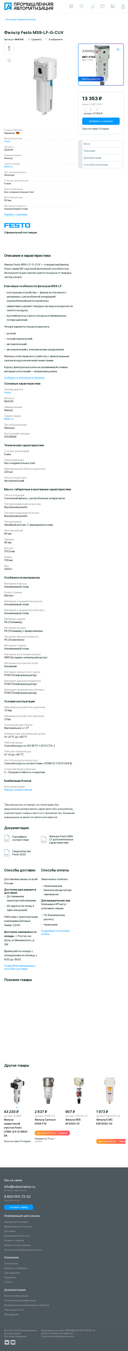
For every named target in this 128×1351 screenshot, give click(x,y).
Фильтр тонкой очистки (18, 790)
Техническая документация (20, 1300)
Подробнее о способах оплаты (55, 932)
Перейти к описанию (15, 214)
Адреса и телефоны (15, 1268)
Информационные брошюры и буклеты (26, 1305)
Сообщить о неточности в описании (24, 378)
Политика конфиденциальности (23, 1249)
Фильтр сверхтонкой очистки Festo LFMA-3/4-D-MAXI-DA (16, 1128)
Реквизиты (10, 1277)
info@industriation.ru (18, 1187)
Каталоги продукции (16, 1295)
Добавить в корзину (101, 121)
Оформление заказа (16, 1221)
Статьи (8, 1282)
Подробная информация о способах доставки (20, 967)
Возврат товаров (14, 1240)
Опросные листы (14, 1309)
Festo (7, 141)
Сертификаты (12, 1272)
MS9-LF (8, 167)
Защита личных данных (17, 1245)
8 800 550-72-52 (17, 1197)
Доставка (9, 1231)
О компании (11, 1263)
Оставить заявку (17, 1207)
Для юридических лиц (17, 1235)
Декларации (11, 1314)
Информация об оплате (18, 1226)
